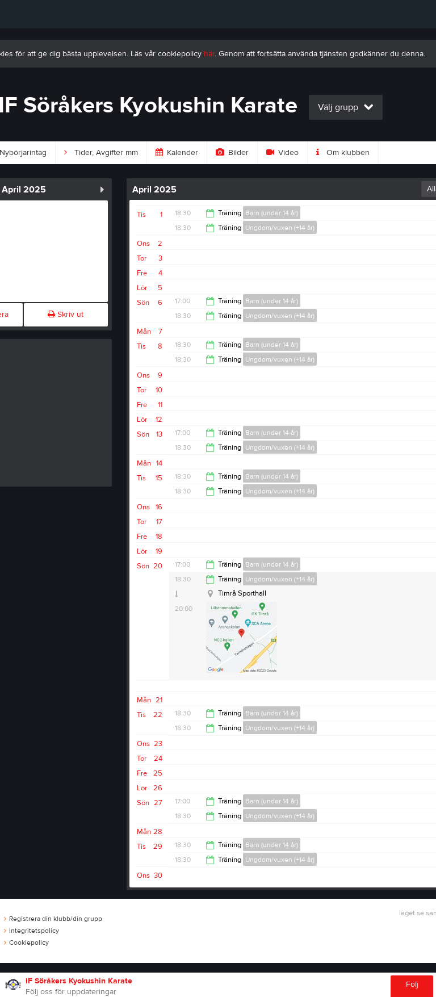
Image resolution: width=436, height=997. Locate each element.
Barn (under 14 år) (271, 212)
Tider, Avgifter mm (101, 153)
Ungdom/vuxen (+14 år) (280, 227)
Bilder (232, 153)
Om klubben (343, 153)
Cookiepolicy (26, 942)
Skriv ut (65, 314)
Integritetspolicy (31, 930)
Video (282, 153)
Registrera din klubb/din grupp (53, 918)
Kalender (177, 153)
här (209, 54)
